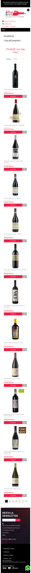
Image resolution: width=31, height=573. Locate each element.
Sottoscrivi (6, 539)
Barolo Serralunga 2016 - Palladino (13, 234)
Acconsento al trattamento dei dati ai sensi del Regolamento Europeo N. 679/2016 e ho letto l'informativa (11, 529)
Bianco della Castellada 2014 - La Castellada (15, 269)
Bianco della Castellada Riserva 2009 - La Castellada (14, 306)
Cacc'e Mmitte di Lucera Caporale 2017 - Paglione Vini (14, 452)
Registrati (6, 26)
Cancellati (13, 539)
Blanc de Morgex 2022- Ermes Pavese (13, 342)
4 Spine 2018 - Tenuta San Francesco (13, 89)
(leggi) (3, 535)
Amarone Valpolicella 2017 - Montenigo (14, 125)
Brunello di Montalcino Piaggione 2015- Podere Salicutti (14, 415)
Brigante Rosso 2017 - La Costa (12, 378)
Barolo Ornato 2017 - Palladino (12, 198)
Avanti (23, 501)
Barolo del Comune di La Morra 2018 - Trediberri (14, 161)
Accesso (13, 26)
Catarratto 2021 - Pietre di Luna (12, 488)
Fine (26, 501)
